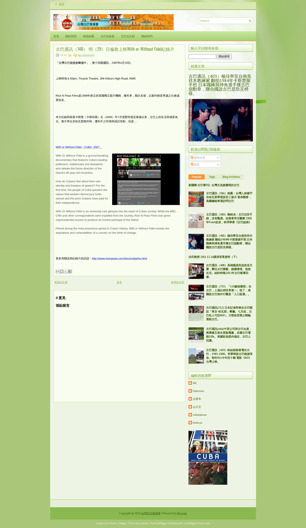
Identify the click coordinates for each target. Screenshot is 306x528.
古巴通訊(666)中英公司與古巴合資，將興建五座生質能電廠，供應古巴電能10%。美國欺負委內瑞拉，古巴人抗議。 (229, 334)
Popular (197, 176)
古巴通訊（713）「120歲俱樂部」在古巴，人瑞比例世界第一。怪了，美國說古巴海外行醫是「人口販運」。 (228, 290)
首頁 (61, 4)
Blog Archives (231, 176)
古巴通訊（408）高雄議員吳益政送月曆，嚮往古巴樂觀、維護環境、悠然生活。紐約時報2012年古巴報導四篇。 (229, 271)
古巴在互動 (128, 36)
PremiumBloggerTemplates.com (166, 523)
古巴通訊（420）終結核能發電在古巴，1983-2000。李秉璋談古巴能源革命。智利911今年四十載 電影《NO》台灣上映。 (229, 355)
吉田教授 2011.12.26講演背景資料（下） (213, 257)
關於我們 (71, 36)
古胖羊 (197, 399)
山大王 (197, 407)
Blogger (182, 513)
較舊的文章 (177, 282)
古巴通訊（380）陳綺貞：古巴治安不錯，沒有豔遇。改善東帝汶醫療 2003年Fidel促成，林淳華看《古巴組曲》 (229, 218)
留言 (195, 164)
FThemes (112, 523)
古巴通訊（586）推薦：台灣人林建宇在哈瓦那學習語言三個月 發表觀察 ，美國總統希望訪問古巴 (229, 197)
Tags (212, 176)
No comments (86, 55)
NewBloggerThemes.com (197, 523)
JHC (195, 383)
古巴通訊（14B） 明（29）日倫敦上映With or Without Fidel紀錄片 (115, 49)
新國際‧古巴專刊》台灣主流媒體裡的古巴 (213, 185)
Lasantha (143, 523)
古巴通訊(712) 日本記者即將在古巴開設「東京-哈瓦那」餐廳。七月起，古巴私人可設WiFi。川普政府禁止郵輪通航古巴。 (229, 313)
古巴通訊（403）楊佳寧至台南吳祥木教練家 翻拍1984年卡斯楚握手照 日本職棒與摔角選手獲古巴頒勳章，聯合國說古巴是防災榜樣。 (219, 84)
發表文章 (198, 158)
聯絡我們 (146, 36)
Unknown (198, 391)
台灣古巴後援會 (151, 513)
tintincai (197, 423)
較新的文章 (61, 282)
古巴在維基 (108, 36)
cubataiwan (200, 415)
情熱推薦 (88, 36)
